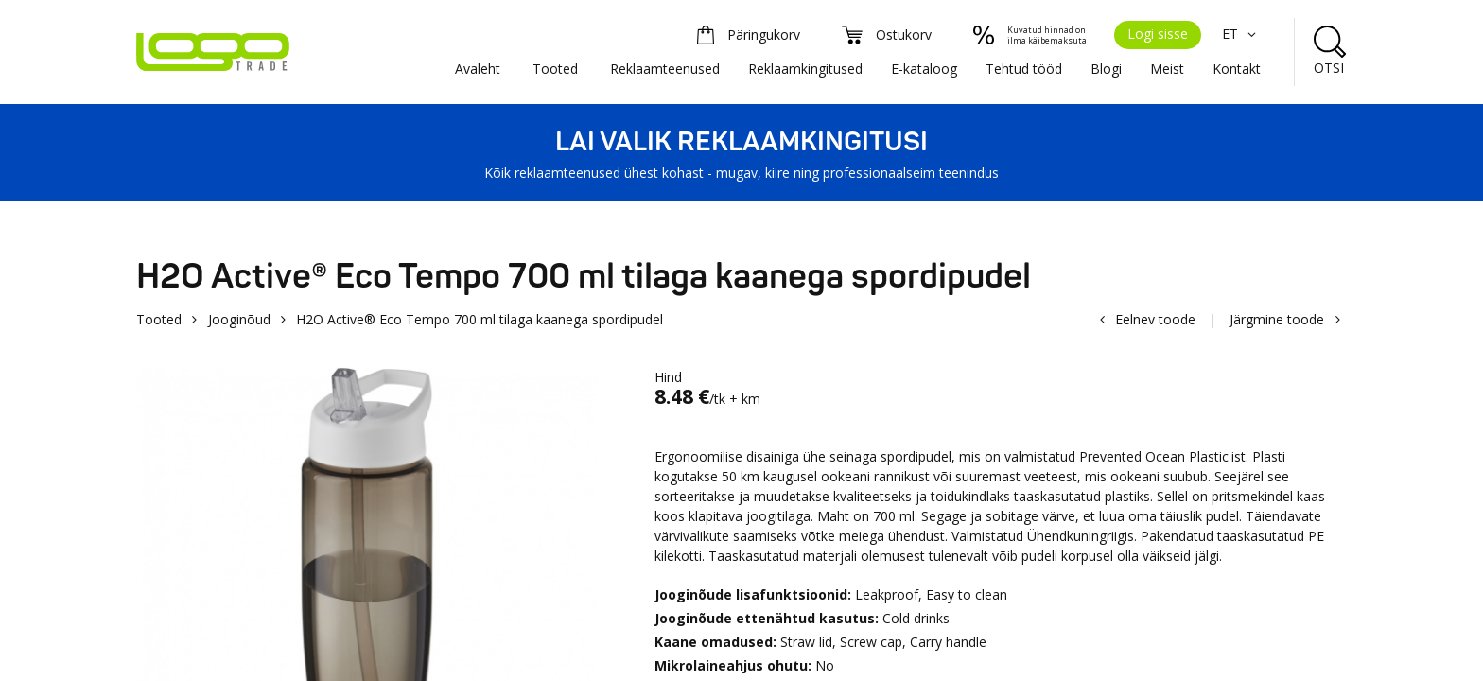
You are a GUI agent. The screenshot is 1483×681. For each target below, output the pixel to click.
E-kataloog (924, 69)
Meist (1167, 69)
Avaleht (477, 69)
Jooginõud (239, 319)
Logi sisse (1157, 34)
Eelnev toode (1155, 319)
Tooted (555, 69)
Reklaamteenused (665, 69)
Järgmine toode (1277, 319)
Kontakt (1237, 69)
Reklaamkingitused (805, 69)
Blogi (1106, 69)
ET (1241, 34)
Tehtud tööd (1024, 69)
